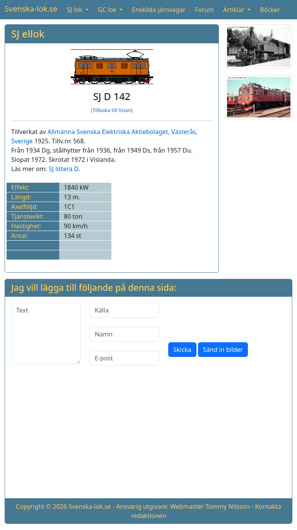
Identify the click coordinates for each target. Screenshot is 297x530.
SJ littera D (64, 169)
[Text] (45, 333)
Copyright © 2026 (41, 506)
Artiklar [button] (234, 9)
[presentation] (227, 318)
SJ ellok (27, 33)
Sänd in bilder (223, 349)
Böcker (270, 9)
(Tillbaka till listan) (111, 110)
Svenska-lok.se (31, 8)
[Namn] (124, 334)
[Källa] (124, 310)
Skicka (182, 349)
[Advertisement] (148, 438)
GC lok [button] (108, 9)
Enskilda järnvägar (158, 9)
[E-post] (124, 358)
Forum (204, 9)
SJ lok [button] (75, 9)
